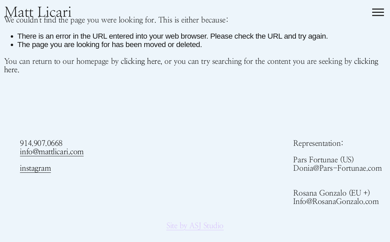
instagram (35, 168)
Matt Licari (38, 12)
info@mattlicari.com (51, 152)
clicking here (140, 61)
